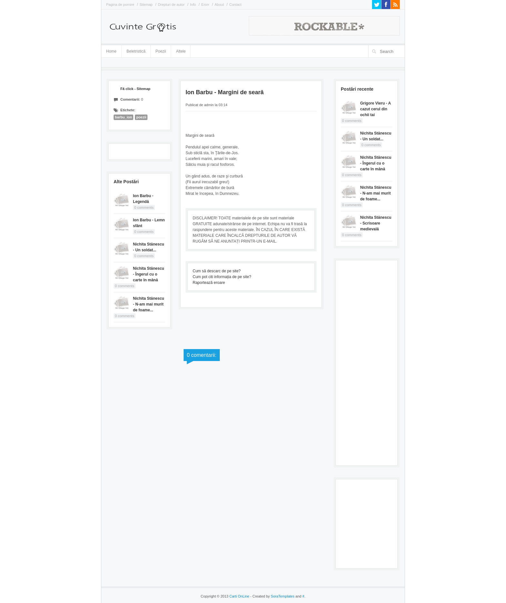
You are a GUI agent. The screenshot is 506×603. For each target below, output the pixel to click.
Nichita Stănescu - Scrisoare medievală (375, 223)
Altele (181, 51)
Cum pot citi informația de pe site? (222, 277)
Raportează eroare (209, 282)
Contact (235, 4)
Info (193, 4)
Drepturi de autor (171, 4)
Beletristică (136, 50)
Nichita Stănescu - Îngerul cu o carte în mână (148, 274)
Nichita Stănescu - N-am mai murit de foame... (148, 304)
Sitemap (146, 4)
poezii (141, 117)
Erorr (205, 4)
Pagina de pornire (120, 4)
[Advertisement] (366, 362)
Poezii (161, 51)
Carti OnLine (239, 596)
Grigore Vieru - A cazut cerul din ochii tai (375, 109)
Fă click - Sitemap (135, 89)
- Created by (271, 596)
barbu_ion (123, 117)
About (219, 4)
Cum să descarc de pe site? (217, 271)
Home (111, 51)
